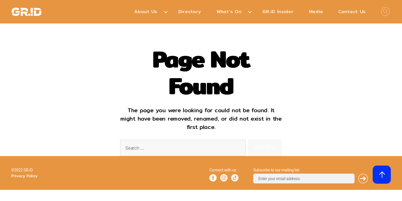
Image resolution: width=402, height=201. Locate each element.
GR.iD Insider (277, 11)
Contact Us (352, 11)
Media (316, 11)
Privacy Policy (24, 176)
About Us (145, 11)
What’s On (229, 11)
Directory (189, 11)
